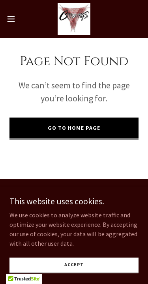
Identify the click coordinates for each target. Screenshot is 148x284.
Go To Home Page (74, 127)
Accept (73, 264)
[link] (74, 19)
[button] (13, 19)
